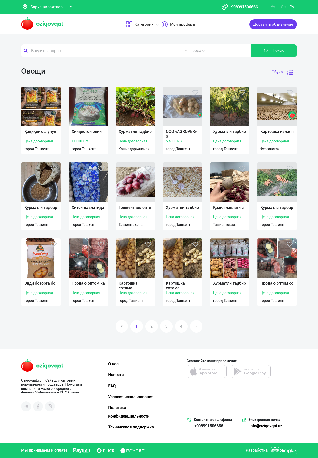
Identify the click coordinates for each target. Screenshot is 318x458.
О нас (113, 364)
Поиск (274, 50)
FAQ (112, 386)
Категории (140, 24)
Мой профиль (178, 24)
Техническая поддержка (131, 427)
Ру (292, 7)
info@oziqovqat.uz (265, 426)
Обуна (277, 72)
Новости (116, 375)
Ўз (273, 7)
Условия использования (130, 397)
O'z (283, 7)
